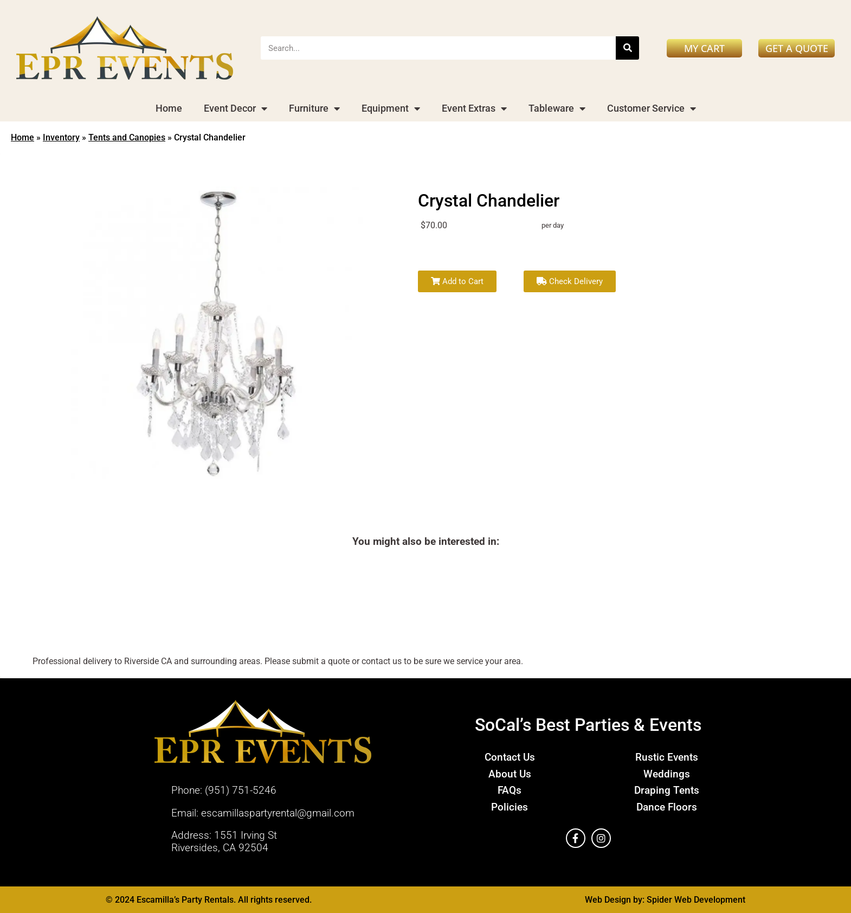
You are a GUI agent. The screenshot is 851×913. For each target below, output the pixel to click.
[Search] (627, 48)
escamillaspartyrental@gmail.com (277, 813)
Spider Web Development (696, 900)
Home (169, 108)
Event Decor (235, 108)
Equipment (391, 108)
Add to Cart (457, 281)
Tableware (556, 108)
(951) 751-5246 (240, 790)
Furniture (314, 108)
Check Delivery (570, 281)
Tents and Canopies (126, 137)
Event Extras (474, 108)
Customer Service (651, 108)
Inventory (61, 137)
